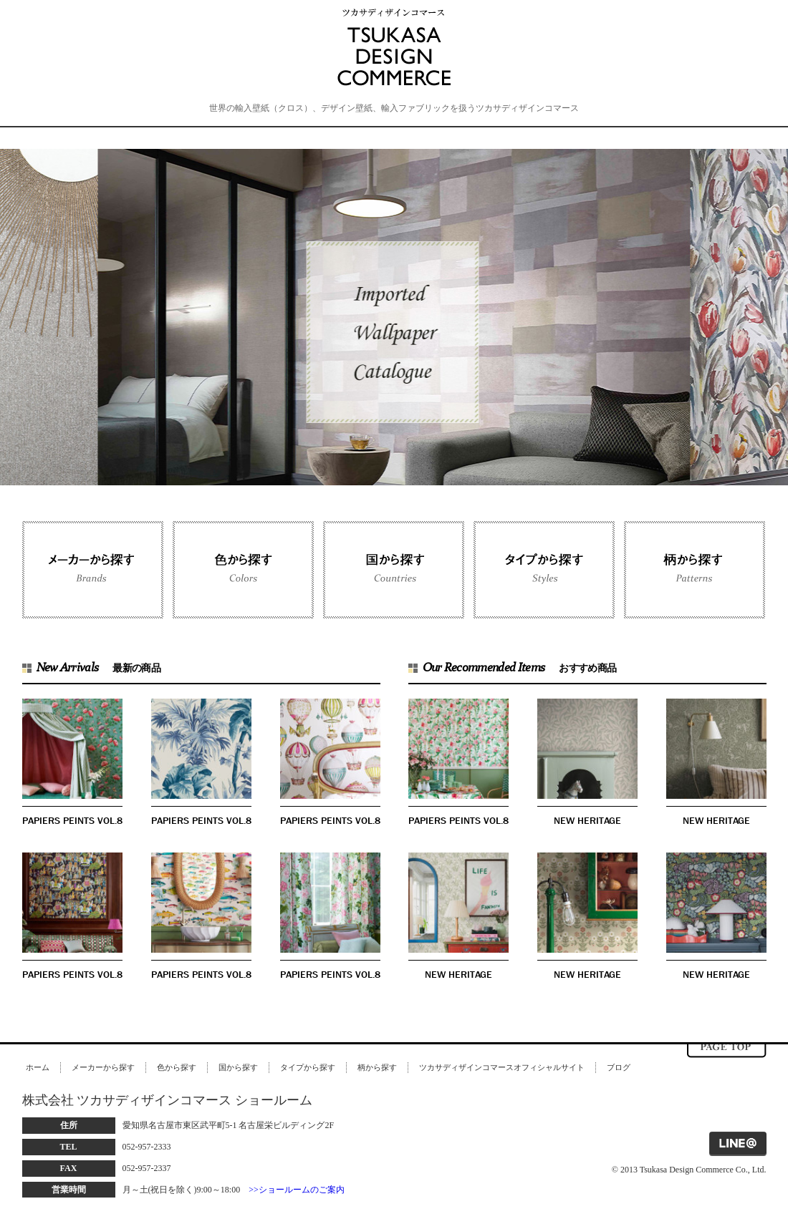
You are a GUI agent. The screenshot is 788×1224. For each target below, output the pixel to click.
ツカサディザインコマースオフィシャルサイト (502, 1067)
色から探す (176, 1067)
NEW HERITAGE (587, 820)
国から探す (238, 1067)
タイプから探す (307, 1067)
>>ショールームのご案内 (297, 1190)
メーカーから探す (103, 1067)
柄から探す (377, 1067)
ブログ (618, 1067)
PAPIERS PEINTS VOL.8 (72, 820)
